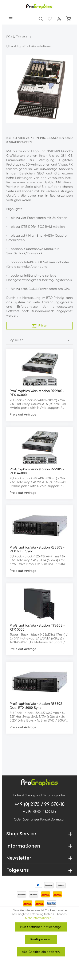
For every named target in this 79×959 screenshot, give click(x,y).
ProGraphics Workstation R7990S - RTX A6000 (37, 393)
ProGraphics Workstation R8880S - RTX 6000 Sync (37, 549)
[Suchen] (40, 18)
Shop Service (21, 833)
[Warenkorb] (68, 18)
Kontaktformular (52, 819)
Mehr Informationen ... (39, 917)
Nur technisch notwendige (41, 927)
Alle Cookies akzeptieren (41, 952)
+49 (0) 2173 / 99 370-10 (39, 804)
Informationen (23, 846)
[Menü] (10, 18)
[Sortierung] (39, 340)
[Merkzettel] (50, 18)
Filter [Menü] (39, 326)
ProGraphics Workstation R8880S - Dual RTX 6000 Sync (37, 706)
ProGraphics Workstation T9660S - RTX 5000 (37, 627)
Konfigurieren (40, 939)
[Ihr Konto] (59, 18)
